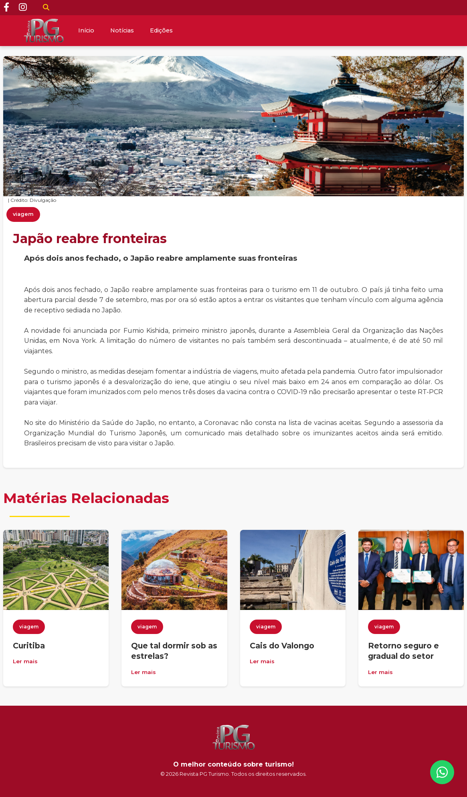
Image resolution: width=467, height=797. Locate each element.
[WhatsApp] (442, 772)
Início (86, 30)
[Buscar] (46, 7)
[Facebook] (6, 7)
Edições (161, 30)
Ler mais (25, 661)
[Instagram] (23, 7)
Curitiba (29, 645)
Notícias (122, 30)
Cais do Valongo (282, 645)
